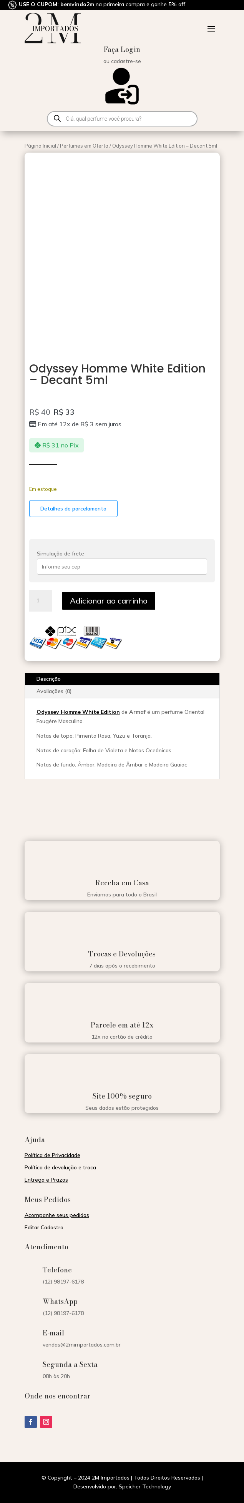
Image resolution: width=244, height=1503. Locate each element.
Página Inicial (40, 146)
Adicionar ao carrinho (109, 600)
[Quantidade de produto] (40, 601)
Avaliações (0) (54, 691)
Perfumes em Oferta (84, 146)
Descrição (49, 678)
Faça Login (122, 49)
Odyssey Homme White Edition (78, 711)
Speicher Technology (145, 1486)
